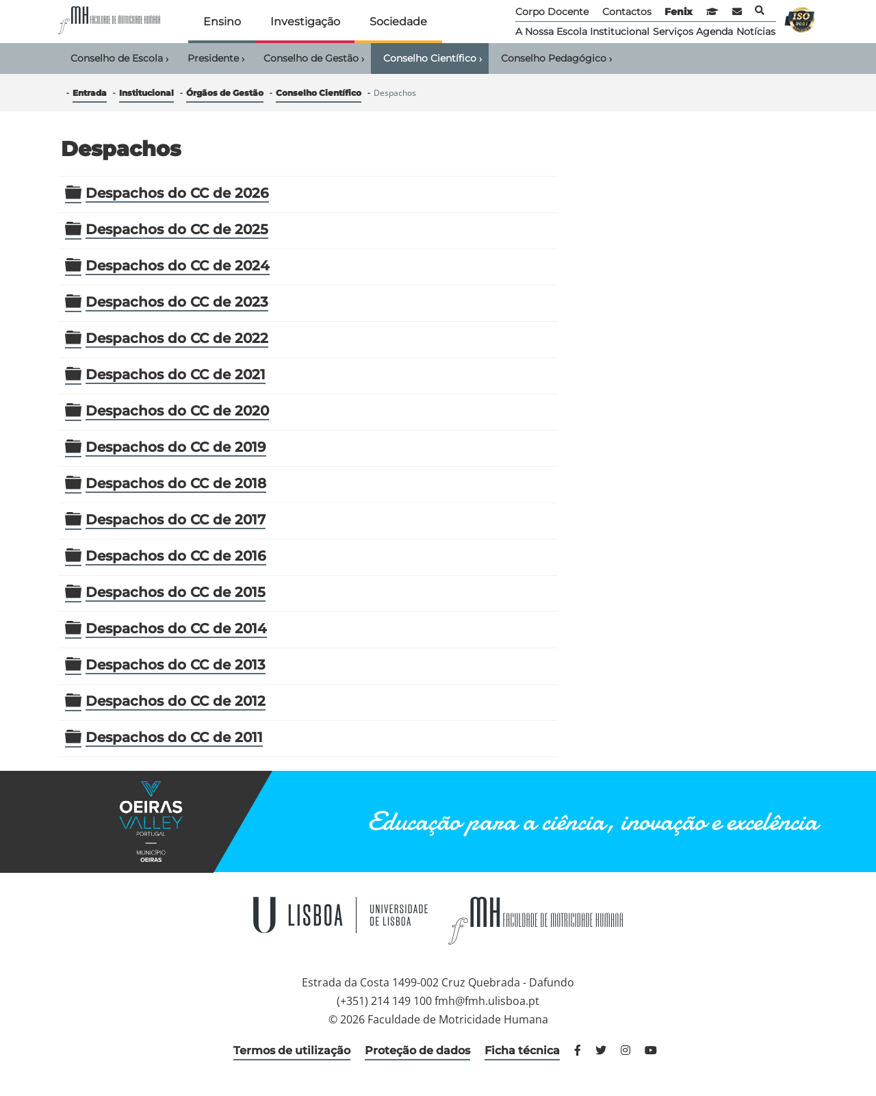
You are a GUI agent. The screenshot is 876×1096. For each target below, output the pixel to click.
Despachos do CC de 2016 (176, 556)
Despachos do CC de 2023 (177, 302)
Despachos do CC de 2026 (177, 193)
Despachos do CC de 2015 (176, 592)
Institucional (619, 31)
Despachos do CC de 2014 (176, 628)
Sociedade (398, 21)
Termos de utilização (291, 1050)
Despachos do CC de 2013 (176, 665)
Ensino (222, 21)
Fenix (679, 11)
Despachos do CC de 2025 (177, 229)
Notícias (755, 31)
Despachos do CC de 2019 (176, 447)
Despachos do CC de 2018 (176, 483)
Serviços (673, 31)
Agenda (714, 31)
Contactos (627, 11)
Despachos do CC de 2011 (174, 737)
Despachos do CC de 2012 (176, 701)
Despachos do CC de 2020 (177, 411)
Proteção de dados (417, 1050)
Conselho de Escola (119, 59)
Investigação (305, 21)
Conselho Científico (432, 59)
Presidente (216, 59)
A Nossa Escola (551, 31)
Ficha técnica (522, 1050)
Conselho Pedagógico (556, 59)
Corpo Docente (552, 11)
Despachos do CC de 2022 (177, 338)
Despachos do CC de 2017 (176, 519)
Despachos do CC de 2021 (176, 374)
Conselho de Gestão (313, 59)
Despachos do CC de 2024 (178, 265)
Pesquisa (759, 10)
